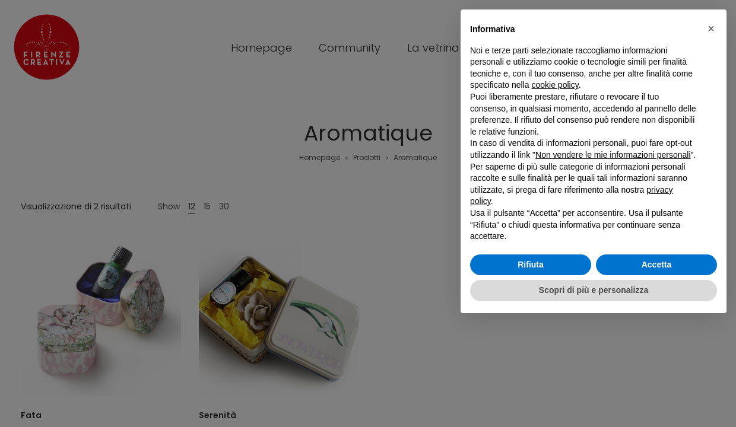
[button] (711, 28)
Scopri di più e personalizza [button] (593, 290)
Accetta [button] (657, 264)
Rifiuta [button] (531, 264)
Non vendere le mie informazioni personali (612, 155)
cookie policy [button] (555, 85)
